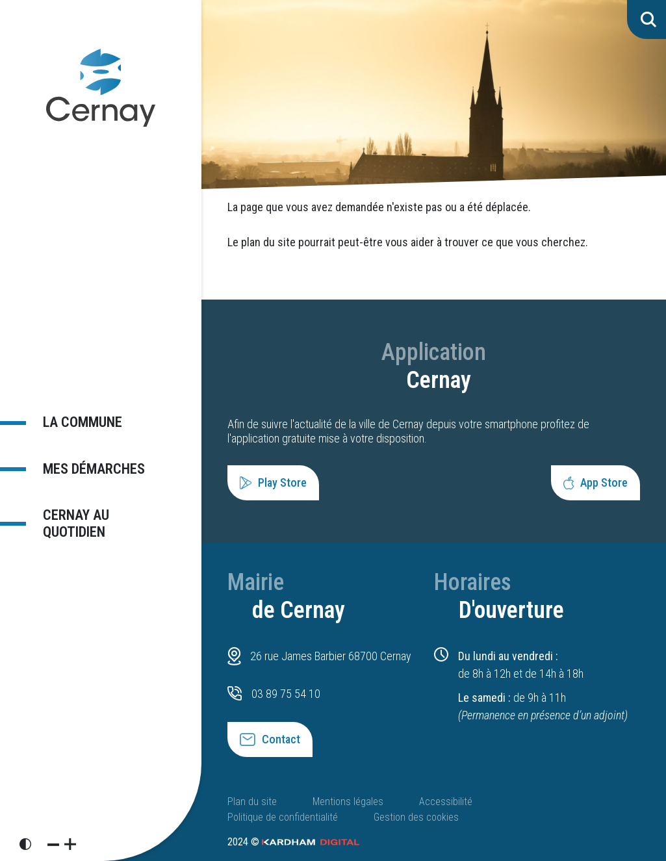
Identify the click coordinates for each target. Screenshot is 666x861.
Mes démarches (93, 469)
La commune (82, 422)
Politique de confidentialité (282, 817)
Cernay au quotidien (75, 523)
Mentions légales (348, 801)
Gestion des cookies (416, 817)
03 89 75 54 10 (285, 693)
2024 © (293, 842)
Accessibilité (445, 801)
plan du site (268, 242)
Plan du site (252, 801)
